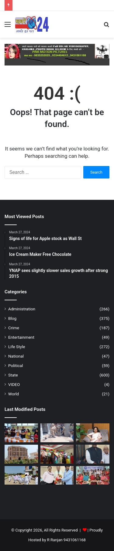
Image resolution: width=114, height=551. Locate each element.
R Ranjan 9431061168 (66, 540)
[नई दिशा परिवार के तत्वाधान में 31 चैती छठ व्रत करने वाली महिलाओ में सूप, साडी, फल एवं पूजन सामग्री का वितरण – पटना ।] (92, 475)
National (16, 356)
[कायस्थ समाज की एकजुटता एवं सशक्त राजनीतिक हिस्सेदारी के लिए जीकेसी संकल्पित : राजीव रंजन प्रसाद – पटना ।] (21, 432)
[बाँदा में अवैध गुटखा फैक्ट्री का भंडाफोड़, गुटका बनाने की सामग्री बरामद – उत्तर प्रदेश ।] (57, 432)
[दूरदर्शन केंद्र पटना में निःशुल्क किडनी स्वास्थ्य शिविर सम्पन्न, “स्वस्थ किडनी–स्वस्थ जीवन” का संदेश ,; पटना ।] (57, 475)
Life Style (16, 346)
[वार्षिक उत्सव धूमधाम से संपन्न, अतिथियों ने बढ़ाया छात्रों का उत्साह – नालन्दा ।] (57, 454)
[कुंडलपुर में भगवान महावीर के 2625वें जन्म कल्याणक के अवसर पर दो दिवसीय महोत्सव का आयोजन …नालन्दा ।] (21, 454)
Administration (21, 308)
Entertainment (21, 337)
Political (15, 365)
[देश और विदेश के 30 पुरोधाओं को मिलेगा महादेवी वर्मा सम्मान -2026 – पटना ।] (92, 454)
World (13, 393)
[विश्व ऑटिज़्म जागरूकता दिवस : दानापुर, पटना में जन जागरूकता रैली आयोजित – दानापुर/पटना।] (92, 432)
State (13, 375)
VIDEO (14, 384)
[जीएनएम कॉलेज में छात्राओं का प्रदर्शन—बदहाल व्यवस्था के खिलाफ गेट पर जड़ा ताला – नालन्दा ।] (21, 475)
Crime (13, 327)
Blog (12, 318)
